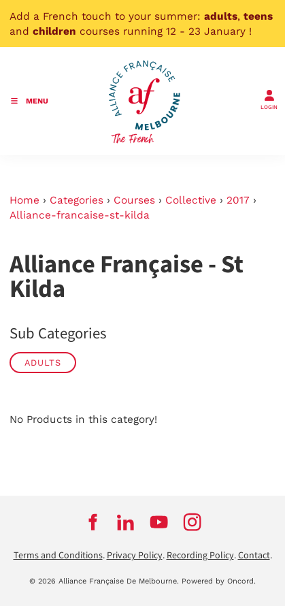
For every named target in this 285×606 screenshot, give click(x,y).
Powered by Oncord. (219, 581)
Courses (134, 200)
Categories (76, 200)
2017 (238, 200)
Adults (42, 362)
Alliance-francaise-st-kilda (80, 215)
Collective (190, 200)
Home (24, 200)
